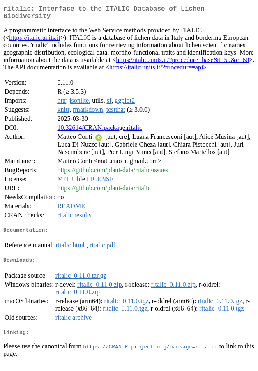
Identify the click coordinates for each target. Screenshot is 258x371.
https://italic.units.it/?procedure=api (156, 70)
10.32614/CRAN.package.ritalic (99, 130)
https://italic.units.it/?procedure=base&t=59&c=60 (182, 63)
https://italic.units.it (34, 40)
